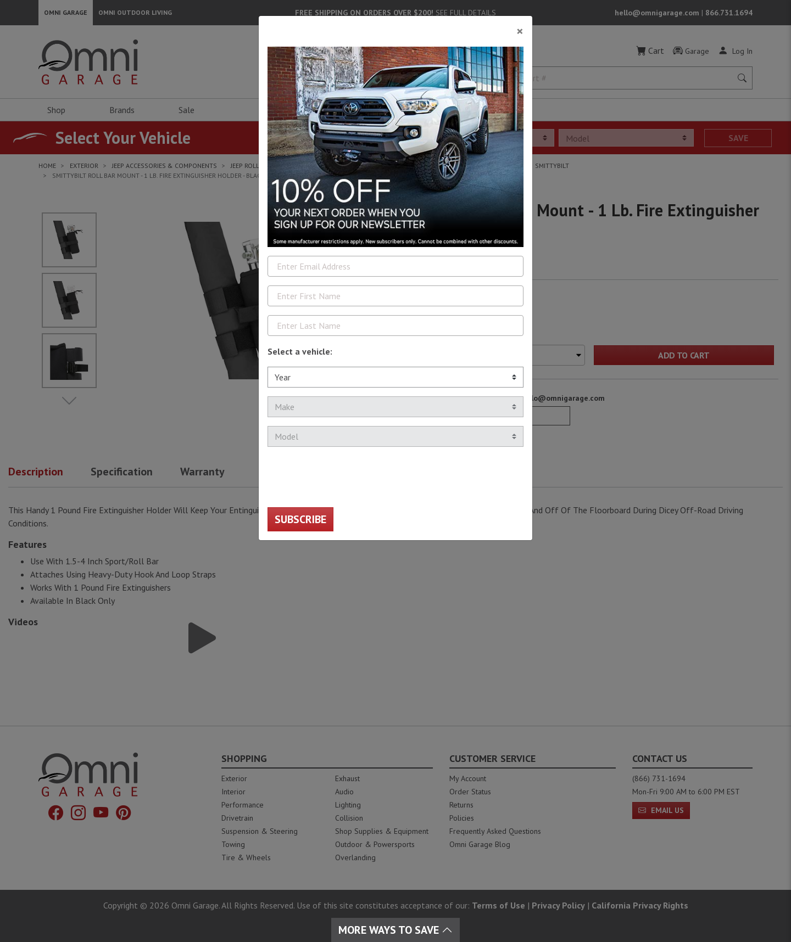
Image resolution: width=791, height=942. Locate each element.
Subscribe (300, 519)
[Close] (395, 27)
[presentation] (351, 477)
